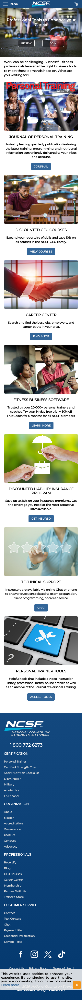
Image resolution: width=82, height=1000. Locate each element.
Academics (11, 790)
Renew (26, 43)
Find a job (41, 336)
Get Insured (41, 518)
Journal (41, 166)
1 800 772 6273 (26, 745)
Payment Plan (13, 930)
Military (9, 784)
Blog (7, 868)
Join (53, 43)
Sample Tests (13, 942)
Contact (9, 913)
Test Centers (12, 918)
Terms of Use (62, 968)
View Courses (41, 251)
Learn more (10, 985)
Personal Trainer (15, 761)
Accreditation (13, 823)
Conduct (10, 840)
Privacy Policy (38, 968)
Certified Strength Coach (21, 767)
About (8, 812)
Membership (12, 885)
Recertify (10, 862)
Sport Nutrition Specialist (21, 773)
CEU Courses (13, 874)
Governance (12, 829)
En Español (11, 796)
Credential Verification (19, 936)
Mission (9, 818)
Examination (12, 779)
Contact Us (16, 968)
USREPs (9, 835)
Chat (41, 608)
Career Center (13, 879)
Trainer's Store (14, 897)
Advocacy (10, 846)
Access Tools (41, 697)
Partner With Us (15, 891)
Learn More (41, 425)
